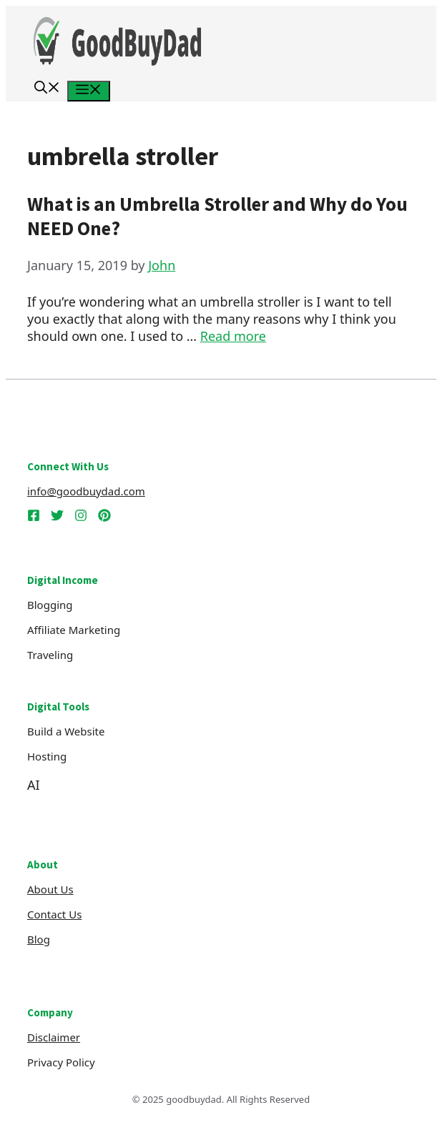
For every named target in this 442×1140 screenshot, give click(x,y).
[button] (47, 89)
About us (50, 889)
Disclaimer (53, 1037)
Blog (38, 939)
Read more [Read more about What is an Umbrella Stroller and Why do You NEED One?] (233, 336)
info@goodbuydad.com (86, 491)
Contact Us (54, 914)
